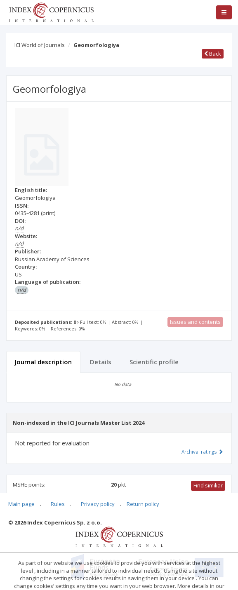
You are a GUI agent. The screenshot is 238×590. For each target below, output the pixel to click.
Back (212, 53)
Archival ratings (202, 451)
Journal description (43, 362)
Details (100, 362)
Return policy (143, 504)
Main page (21, 504)
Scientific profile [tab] (154, 362)
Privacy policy (98, 504)
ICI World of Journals (39, 45)
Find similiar (208, 485)
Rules (58, 504)
